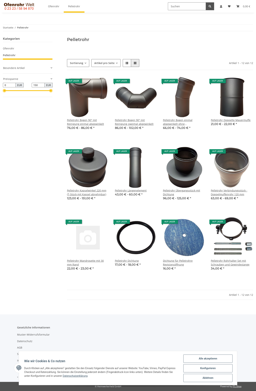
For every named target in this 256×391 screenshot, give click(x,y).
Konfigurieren (207, 368)
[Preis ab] (9, 85)
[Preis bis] (38, 85)
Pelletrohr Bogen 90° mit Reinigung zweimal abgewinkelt (134, 122)
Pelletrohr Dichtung (127, 260)
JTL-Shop (237, 386)
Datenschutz (24, 341)
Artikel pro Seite (104, 63)
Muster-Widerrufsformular (33, 334)
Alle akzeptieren (207, 359)
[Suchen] (187, 6)
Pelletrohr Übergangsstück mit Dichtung (181, 192)
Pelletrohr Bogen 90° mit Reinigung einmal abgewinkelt (85, 122)
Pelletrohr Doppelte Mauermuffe (231, 120)
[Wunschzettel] (229, 6)
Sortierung (76, 63)
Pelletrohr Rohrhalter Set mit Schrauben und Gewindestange (230, 262)
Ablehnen (207, 378)
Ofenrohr (8, 48)
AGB (19, 347)
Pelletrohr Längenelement (131, 190)
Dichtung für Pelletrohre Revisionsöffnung (178, 262)
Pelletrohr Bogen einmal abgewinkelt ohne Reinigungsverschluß (177, 122)
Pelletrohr (9, 55)
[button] (221, 6)
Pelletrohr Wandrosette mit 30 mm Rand (85, 262)
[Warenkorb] (243, 6)
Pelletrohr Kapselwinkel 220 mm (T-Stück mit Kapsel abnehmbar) (86, 192)
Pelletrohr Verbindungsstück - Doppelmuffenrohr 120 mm (229, 192)
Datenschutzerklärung (75, 376)
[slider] (4, 91)
